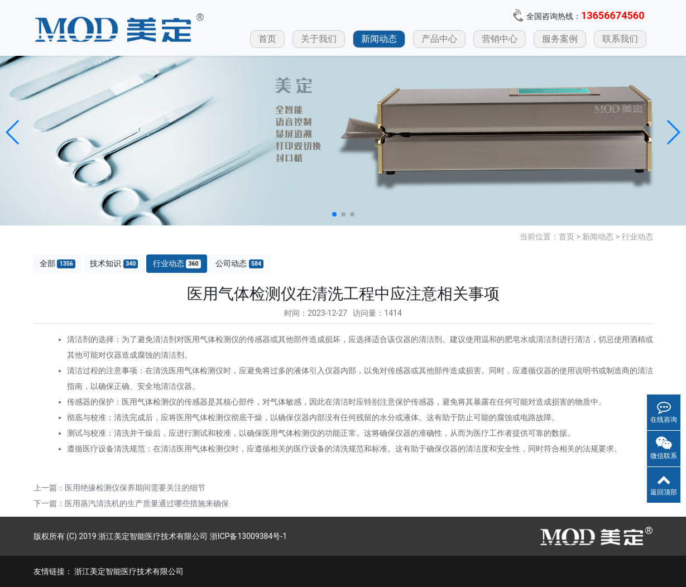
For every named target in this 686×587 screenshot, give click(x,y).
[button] (13, 132)
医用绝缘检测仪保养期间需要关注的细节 (135, 487)
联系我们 (620, 38)
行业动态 (637, 236)
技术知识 (114, 263)
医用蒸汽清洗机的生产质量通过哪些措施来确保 (147, 503)
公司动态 (239, 263)
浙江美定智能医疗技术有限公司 (129, 571)
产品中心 (439, 38)
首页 (267, 38)
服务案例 (560, 38)
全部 (57, 263)
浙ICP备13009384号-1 (248, 536)
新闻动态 (379, 38)
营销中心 (499, 38)
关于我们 (319, 38)
